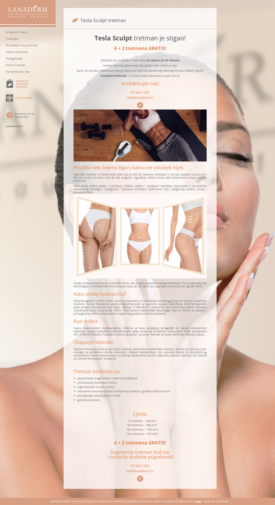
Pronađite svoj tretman (22, 45)
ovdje (198, 501)
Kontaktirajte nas (18, 71)
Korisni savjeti (15, 65)
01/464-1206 (140, 92)
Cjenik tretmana (17, 52)
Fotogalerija (14, 58)
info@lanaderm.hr (140, 97)
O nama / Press (16, 32)
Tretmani (12, 39)
